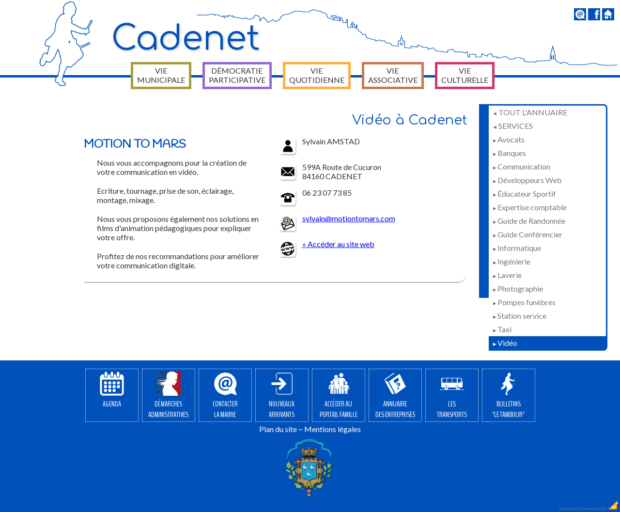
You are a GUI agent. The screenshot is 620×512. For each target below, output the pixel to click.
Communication (521, 166)
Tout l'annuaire (529, 112)
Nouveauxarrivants (281, 396)
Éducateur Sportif (524, 193)
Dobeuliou (567, 508)
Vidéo (504, 342)
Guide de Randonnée (528, 220)
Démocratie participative (237, 75)
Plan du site (278, 429)
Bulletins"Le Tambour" (508, 396)
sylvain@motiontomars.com (348, 218)
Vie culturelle (464, 75)
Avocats (508, 139)
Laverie (507, 274)
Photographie (517, 288)
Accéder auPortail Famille (338, 396)
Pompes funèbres (524, 302)
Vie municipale (161, 75)
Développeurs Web (527, 180)
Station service (519, 315)
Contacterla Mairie (225, 396)
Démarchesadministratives (168, 396)
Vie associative (393, 75)
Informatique (516, 247)
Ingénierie (511, 261)
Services (512, 125)
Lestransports (452, 396)
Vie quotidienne (316, 75)
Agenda (112, 390)
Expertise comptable (529, 207)
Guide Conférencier (527, 234)
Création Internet (598, 508)
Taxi (502, 329)
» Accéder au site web (338, 243)
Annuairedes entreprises (395, 396)
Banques (509, 152)
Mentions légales (332, 429)
